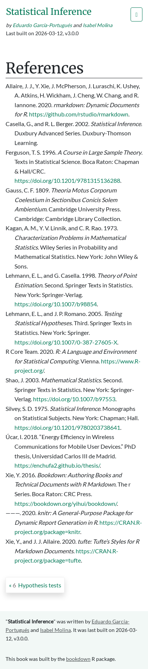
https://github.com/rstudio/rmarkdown (78, 114)
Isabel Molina (97, 25)
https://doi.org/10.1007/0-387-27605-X (65, 342)
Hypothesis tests (37, 585)
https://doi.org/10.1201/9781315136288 (67, 180)
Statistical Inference (49, 11)
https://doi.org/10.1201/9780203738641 (67, 427)
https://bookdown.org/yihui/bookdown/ (65, 503)
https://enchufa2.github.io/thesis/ (57, 465)
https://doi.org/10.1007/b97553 (74, 398)
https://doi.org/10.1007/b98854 (55, 303)
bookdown (78, 659)
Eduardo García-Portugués (42, 25)
